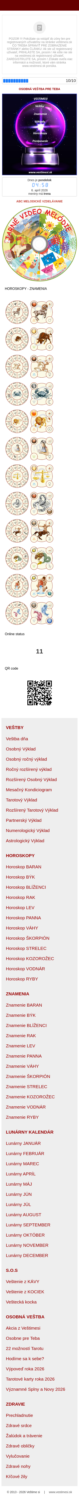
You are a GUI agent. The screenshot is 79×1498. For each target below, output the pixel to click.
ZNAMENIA (17, 993)
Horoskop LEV (20, 907)
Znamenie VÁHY (22, 1066)
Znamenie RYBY (22, 1117)
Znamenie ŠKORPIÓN (28, 1076)
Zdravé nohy (18, 1466)
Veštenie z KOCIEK (25, 1291)
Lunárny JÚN (19, 1194)
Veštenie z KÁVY (22, 1281)
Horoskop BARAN (23, 866)
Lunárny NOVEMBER (27, 1245)
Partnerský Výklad (24, 820)
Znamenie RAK (21, 1035)
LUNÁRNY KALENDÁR (30, 1132)
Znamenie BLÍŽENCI (26, 1025)
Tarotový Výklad (21, 799)
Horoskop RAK (20, 897)
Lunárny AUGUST (23, 1214)
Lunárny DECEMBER (27, 1255)
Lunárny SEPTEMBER (28, 1224)
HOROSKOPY (20, 855)
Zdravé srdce (19, 1425)
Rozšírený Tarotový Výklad (32, 810)
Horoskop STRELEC (26, 948)
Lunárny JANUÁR (23, 1143)
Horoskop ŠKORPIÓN (28, 938)
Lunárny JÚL (18, 1204)
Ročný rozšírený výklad (29, 769)
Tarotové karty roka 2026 (30, 1379)
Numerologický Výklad (28, 830)
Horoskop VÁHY (22, 927)
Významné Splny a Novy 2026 (35, 1389)
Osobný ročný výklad (26, 759)
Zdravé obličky (20, 1445)
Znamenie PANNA (24, 1056)
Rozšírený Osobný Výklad (31, 779)
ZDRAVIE (15, 1404)
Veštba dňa (17, 738)
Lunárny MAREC (22, 1163)
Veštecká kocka (21, 1301)
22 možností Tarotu (24, 1348)
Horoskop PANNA (23, 917)
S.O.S (12, 1270)
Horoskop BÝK (20, 877)
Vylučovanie (17, 1456)
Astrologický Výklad (25, 840)
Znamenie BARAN (24, 1005)
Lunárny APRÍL (21, 1173)
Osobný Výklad (21, 748)
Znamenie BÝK (21, 1015)
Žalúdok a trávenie (24, 1435)
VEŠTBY (15, 727)
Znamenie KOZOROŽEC (30, 1096)
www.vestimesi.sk (60, 1492)
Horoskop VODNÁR (25, 968)
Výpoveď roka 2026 (25, 1368)
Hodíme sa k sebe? (25, 1358)
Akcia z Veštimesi (23, 1328)
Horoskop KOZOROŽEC (30, 958)
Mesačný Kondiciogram (29, 789)
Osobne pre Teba (23, 1338)
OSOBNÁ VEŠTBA (25, 1316)
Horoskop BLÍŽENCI (26, 887)
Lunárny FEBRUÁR (25, 1153)
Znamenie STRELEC (26, 1086)
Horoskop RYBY (22, 978)
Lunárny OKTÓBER (25, 1235)
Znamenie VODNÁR (26, 1106)
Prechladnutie (19, 1415)
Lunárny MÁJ (19, 1184)
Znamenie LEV (20, 1045)
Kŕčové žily (16, 1476)
